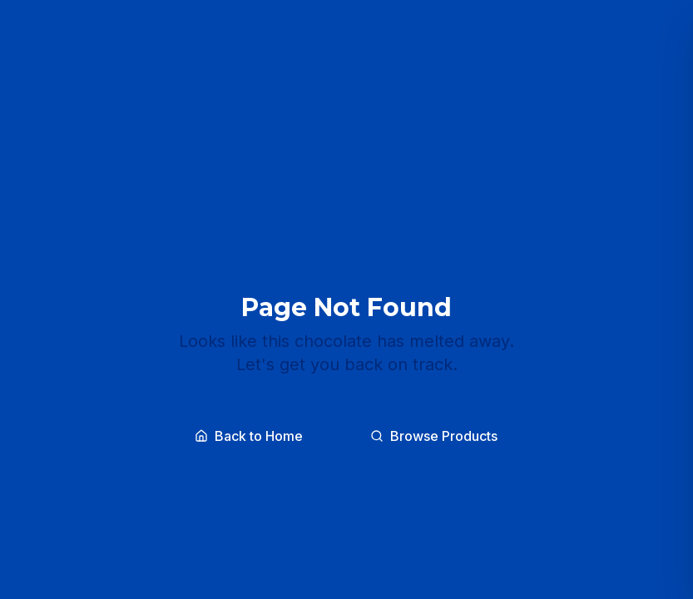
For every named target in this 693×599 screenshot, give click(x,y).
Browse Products (433, 436)
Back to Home (249, 436)
